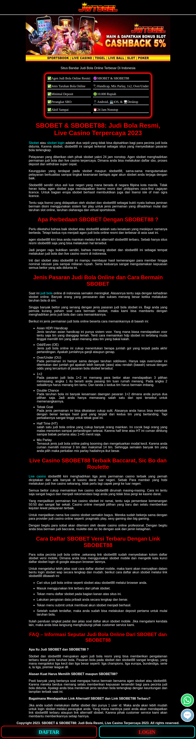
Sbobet (34, 143)
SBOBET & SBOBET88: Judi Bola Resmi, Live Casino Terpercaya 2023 (95, 723)
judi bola (46, 293)
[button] (187, 715)
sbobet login (55, 143)
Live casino (37, 476)
